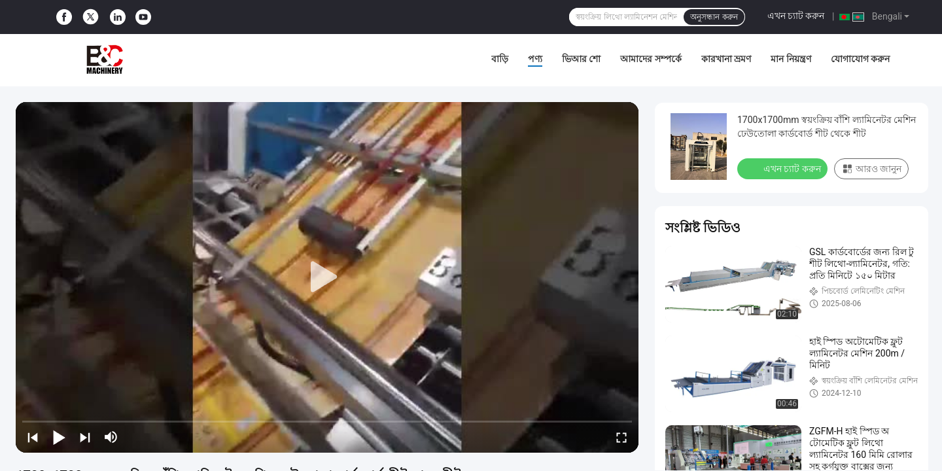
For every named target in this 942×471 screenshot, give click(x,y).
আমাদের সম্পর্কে (650, 59)
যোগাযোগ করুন (860, 59)
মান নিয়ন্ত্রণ (791, 59)
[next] (85, 437)
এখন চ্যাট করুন (796, 15)
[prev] (33, 437)
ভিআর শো (581, 59)
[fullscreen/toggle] (621, 437)
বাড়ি (499, 59)
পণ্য (535, 59)
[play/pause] (59, 437)
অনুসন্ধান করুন (713, 17)
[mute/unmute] (111, 437)
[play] (327, 277)
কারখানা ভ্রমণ (726, 59)
